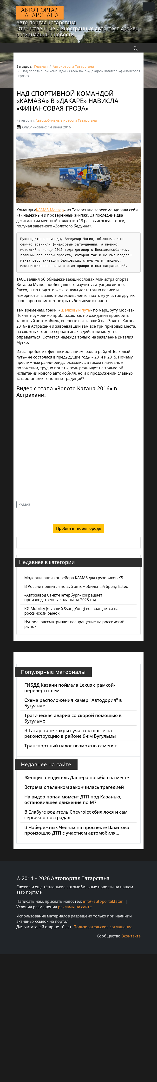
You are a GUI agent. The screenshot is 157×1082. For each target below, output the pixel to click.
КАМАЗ (24, 504)
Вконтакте (131, 936)
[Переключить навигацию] (149, 6)
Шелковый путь (75, 310)
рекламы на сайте (75, 906)
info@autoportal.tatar (103, 901)
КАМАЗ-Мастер (50, 209)
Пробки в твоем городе (78, 528)
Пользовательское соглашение (102, 926)
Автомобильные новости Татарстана (66, 120)
